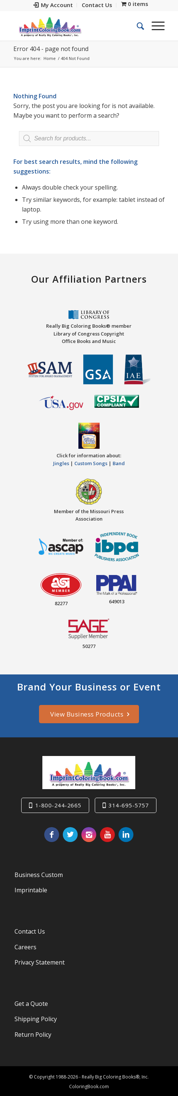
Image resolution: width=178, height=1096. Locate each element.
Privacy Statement (39, 962)
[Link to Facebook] (51, 834)
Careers (25, 947)
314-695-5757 (129, 805)
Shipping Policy (35, 1019)
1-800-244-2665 (58, 805)
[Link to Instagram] (88, 834)
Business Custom (38, 875)
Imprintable (30, 890)
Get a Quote (31, 1004)
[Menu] (154, 26)
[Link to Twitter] (70, 834)
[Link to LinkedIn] (126, 834)
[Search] (136, 26)
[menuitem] (53, 5)
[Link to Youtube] (107, 834)
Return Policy (32, 1034)
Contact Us (29, 931)
